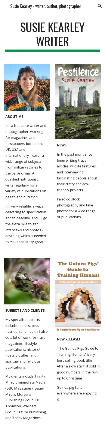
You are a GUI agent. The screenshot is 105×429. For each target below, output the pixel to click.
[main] (52, 36)
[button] (5, 6)
